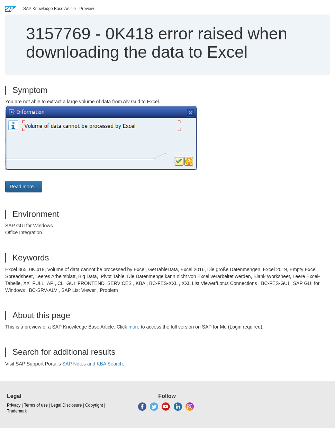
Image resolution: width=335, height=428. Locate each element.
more (133, 327)
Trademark (17, 411)
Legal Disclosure (66, 405)
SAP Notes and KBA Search (92, 364)
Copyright (94, 405)
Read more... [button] (24, 186)
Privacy (13, 405)
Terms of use (36, 405)
